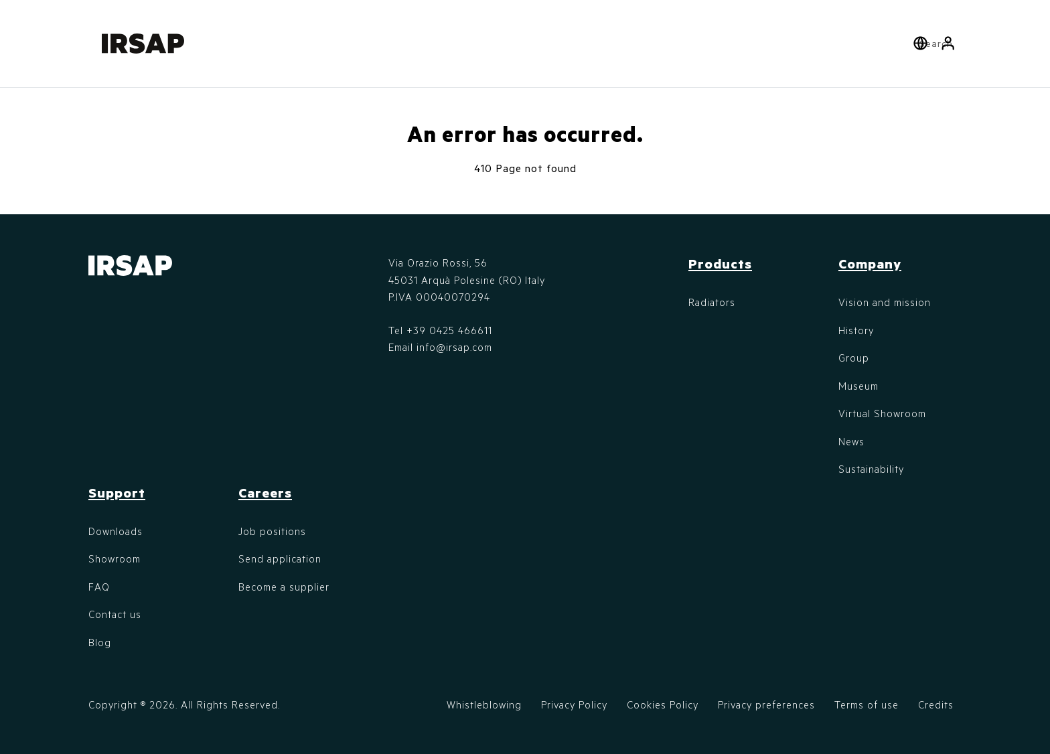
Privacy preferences (766, 704)
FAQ (99, 586)
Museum (858, 385)
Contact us (114, 614)
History (856, 330)
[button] (948, 43)
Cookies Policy (662, 704)
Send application (279, 558)
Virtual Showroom (882, 413)
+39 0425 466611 (449, 330)
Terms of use (866, 704)
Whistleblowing (484, 704)
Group (853, 357)
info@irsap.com (454, 347)
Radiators (711, 302)
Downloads (115, 531)
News (851, 441)
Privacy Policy (574, 704)
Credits (936, 704)
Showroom (114, 558)
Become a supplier (283, 586)
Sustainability (871, 468)
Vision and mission (884, 302)
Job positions (272, 531)
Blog (99, 642)
